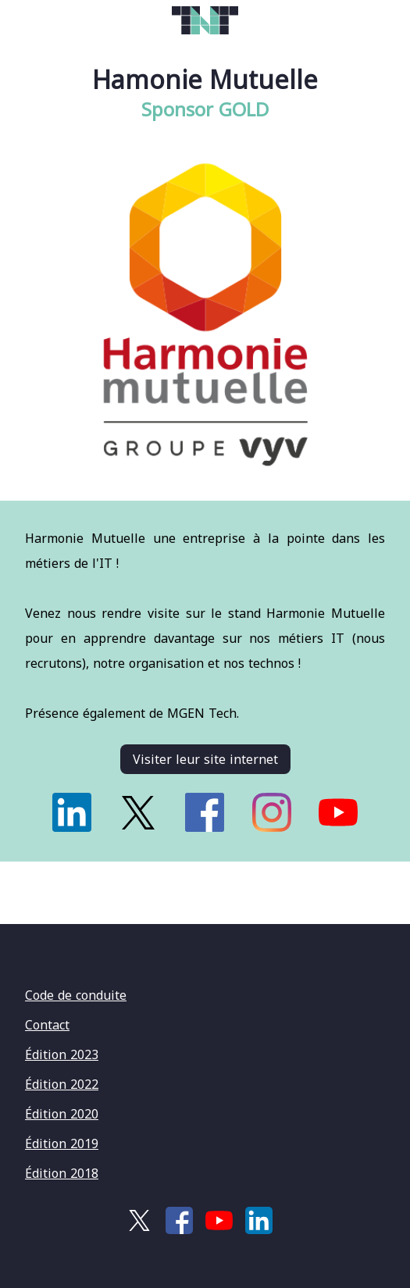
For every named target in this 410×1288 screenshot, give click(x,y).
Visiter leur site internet (205, 759)
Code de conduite (76, 995)
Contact (47, 1024)
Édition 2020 (61, 1113)
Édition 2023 (61, 1054)
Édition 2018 (61, 1173)
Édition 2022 (61, 1084)
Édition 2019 (61, 1143)
